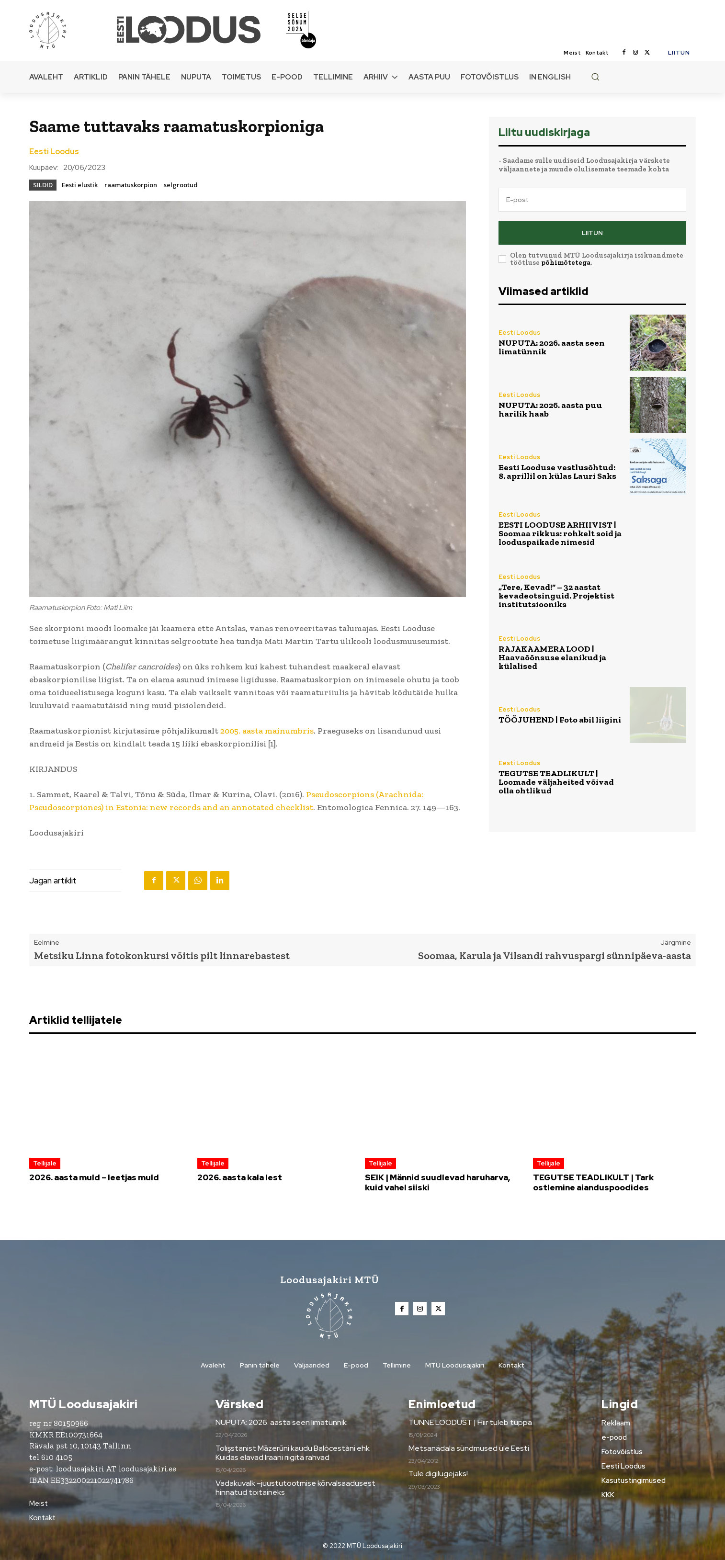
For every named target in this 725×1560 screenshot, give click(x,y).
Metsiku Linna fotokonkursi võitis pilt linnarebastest (162, 955)
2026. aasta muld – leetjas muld (94, 1177)
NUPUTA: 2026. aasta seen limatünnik (551, 347)
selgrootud (181, 185)
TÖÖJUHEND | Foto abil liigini (559, 719)
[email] (592, 200)
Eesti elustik (80, 185)
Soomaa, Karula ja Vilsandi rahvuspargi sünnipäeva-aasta (554, 955)
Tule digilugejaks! (438, 1474)
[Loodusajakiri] (72, 30)
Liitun (592, 233)
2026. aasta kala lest (239, 1177)
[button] (595, 76)
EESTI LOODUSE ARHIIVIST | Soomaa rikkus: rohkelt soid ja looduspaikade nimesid (560, 533)
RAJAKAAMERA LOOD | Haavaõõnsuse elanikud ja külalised (552, 657)
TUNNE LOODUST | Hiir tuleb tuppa (470, 1422)
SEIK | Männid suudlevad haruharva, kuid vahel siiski (437, 1182)
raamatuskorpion (130, 185)
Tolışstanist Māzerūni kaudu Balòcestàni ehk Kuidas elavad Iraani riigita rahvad (292, 1452)
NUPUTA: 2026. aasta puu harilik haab (550, 409)
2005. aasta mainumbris (267, 730)
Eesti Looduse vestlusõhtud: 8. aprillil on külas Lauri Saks (557, 471)
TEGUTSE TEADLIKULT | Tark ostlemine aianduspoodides (593, 1182)
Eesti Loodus (54, 152)
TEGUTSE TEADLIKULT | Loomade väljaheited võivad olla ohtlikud (556, 782)
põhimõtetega (565, 262)
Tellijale (45, 1163)
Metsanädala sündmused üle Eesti (468, 1448)
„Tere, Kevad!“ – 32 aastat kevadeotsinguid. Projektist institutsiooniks (556, 596)
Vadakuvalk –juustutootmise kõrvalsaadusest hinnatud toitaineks (295, 1487)
